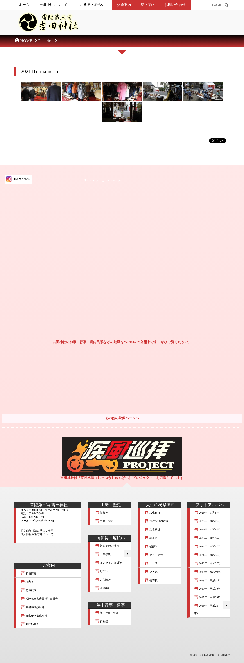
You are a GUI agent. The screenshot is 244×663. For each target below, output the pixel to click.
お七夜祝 (152, 512)
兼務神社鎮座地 (33, 607)
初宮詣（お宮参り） (159, 521)
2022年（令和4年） (208, 546)
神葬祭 (101, 621)
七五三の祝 (154, 555)
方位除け (103, 579)
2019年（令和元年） (208, 571)
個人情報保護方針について (37, 534)
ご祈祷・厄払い (92, 5)
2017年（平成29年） (208, 597)
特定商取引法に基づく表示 (37, 530)
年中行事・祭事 (107, 612)
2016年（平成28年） (206, 609)
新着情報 (28, 573)
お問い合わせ (175, 5)
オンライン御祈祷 (108, 562)
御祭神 (101, 512)
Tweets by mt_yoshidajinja (102, 180)
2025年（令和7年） (208, 521)
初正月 (151, 538)
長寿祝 (151, 580)
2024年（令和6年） (208, 529)
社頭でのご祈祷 (107, 545)
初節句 (151, 546)
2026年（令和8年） (208, 512)
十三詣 (151, 563)
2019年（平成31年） (208, 580)
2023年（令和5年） (208, 538)
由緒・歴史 (104, 521)
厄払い (101, 571)
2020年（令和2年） (208, 563)
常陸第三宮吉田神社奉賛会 (39, 598)
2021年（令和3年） (208, 555)
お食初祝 (152, 529)
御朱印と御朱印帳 (34, 615)
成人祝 (151, 571)
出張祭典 (103, 554)
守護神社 (103, 588)
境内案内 (148, 5)
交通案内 (124, 5)
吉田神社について (53, 5)
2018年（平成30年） (208, 588)
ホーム (24, 5)
